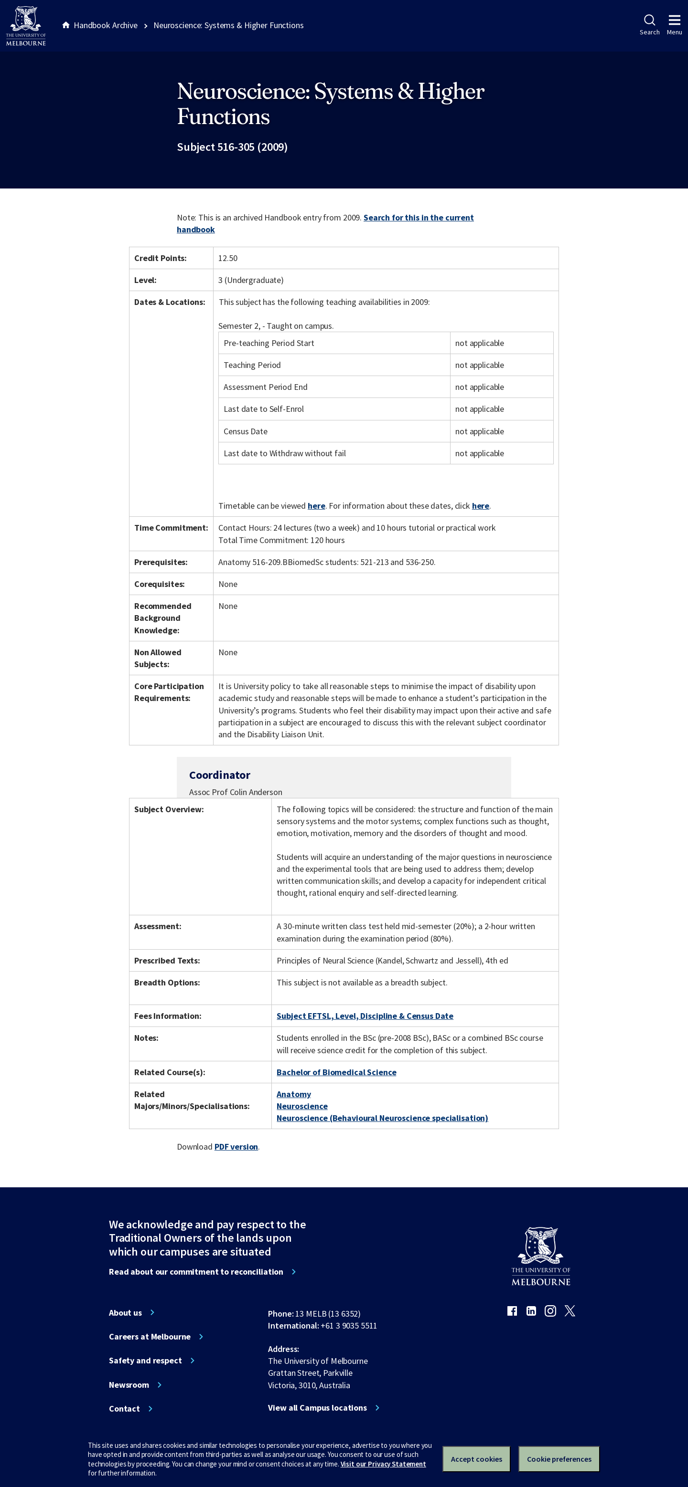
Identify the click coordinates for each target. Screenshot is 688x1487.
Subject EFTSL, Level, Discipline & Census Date (365, 1015)
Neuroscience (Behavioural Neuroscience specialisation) (382, 1117)
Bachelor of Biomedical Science (336, 1072)
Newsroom (129, 1385)
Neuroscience (302, 1105)
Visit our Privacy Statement (383, 1463)
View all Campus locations (317, 1408)
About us (125, 1313)
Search (649, 25)
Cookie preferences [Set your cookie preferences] (559, 1459)
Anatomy (294, 1094)
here (316, 505)
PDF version (236, 1146)
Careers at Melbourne (150, 1336)
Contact (124, 1408)
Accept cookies (476, 1459)
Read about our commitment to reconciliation (196, 1272)
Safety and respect (145, 1360)
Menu (674, 25)
